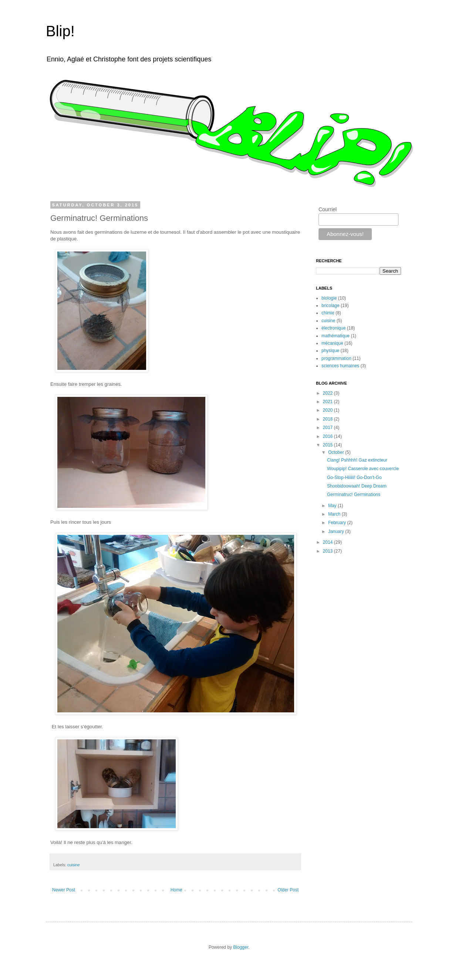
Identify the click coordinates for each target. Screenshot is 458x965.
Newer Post (63, 890)
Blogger (240, 947)
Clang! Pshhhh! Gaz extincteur (357, 460)
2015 (328, 445)
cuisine (73, 865)
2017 (328, 427)
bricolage (330, 305)
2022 (328, 393)
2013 (328, 551)
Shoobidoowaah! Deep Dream (357, 486)
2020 (328, 410)
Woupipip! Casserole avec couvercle (363, 468)
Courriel (328, 209)
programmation (336, 358)
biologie (329, 298)
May (333, 505)
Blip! (60, 31)
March (335, 514)
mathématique (335, 335)
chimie (327, 313)
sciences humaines (340, 365)
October (336, 452)
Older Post (288, 890)
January (336, 531)
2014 (328, 542)
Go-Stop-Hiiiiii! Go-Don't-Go (354, 477)
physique (330, 350)
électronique (333, 328)
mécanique (332, 343)
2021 (328, 401)
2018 (328, 419)
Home (176, 890)
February (337, 522)
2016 (328, 436)
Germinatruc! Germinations (353, 494)
